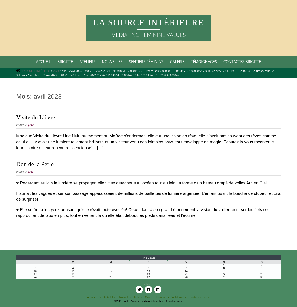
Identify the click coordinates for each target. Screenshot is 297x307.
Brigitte (65, 61)
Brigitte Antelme (107, 297)
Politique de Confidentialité (171, 297)
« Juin (147, 284)
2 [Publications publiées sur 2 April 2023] (261, 265)
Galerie (177, 61)
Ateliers (87, 61)
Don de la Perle (35, 164)
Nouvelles (112, 61)
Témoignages (204, 61)
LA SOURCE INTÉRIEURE (148, 22)
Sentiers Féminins (146, 61)
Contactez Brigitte (242, 61)
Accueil (43, 61)
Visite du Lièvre (35, 117)
